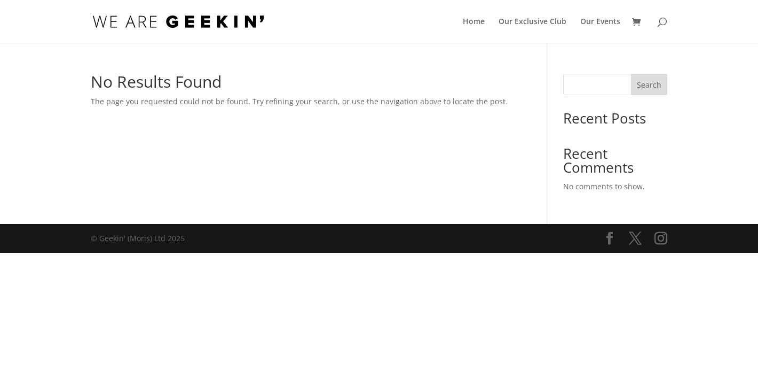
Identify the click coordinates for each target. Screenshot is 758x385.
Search (649, 85)
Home (474, 22)
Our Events (600, 22)
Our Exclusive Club (532, 22)
